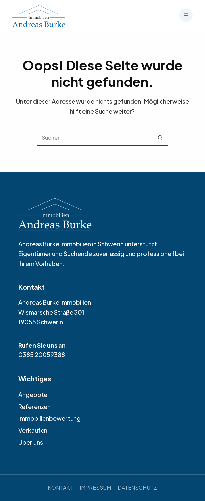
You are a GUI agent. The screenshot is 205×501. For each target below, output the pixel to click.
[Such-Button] (160, 137)
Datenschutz (137, 487)
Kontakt (60, 487)
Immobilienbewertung (49, 418)
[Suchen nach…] (94, 137)
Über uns (30, 442)
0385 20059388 (41, 354)
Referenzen (34, 406)
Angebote (32, 394)
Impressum (95, 487)
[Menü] (186, 15)
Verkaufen (32, 430)
